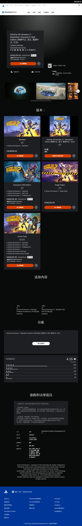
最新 (28, 10)
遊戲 (7, 5)
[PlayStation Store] (10, 10)
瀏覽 (52, 10)
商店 (39, 5)
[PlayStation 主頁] (3, 5)
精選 (34, 10)
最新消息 (34, 5)
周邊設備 (27, 5)
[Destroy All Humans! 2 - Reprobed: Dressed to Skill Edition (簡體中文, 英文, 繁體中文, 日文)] (19, 89)
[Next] (78, 89)
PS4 (16, 5)
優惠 (39, 10)
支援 (44, 5)
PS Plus (21, 5)
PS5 (11, 5)
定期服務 (46, 10)
